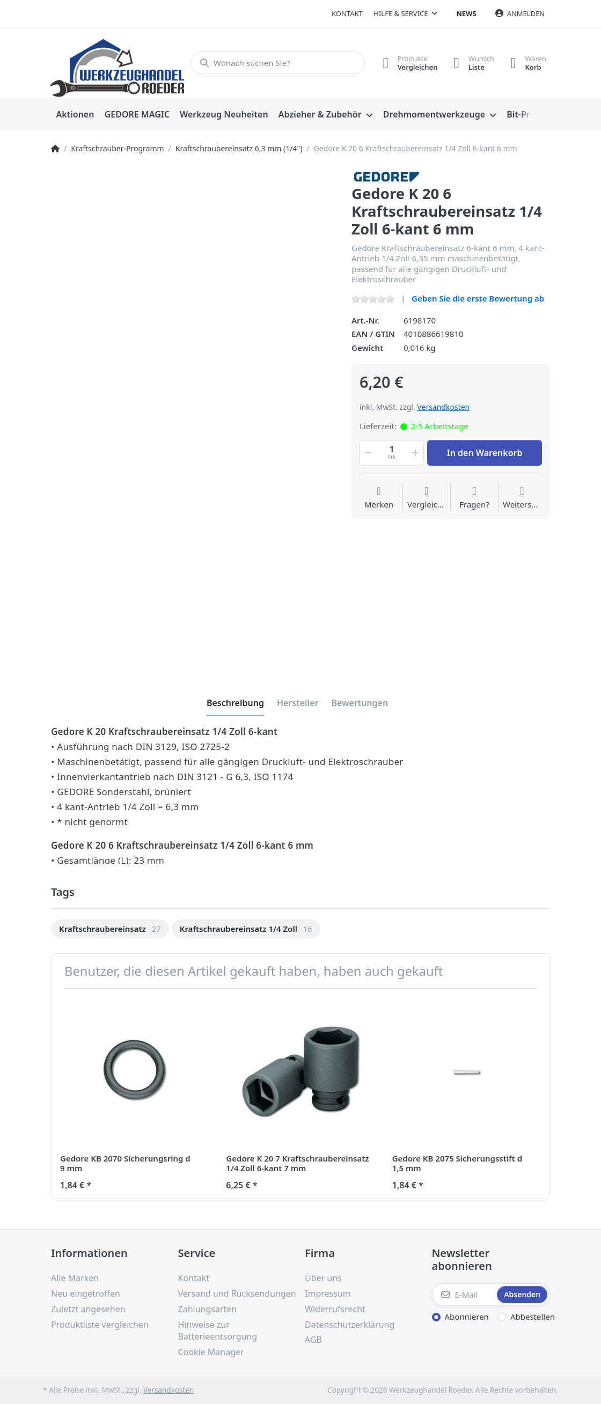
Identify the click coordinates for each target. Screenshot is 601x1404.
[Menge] (392, 453)
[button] (367, 453)
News (467, 13)
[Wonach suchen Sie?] (277, 63)
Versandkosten (443, 407)
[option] (110, 929)
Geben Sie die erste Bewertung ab (478, 298)
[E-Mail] (463, 1294)
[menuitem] (75, 114)
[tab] (235, 702)
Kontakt (347, 13)
